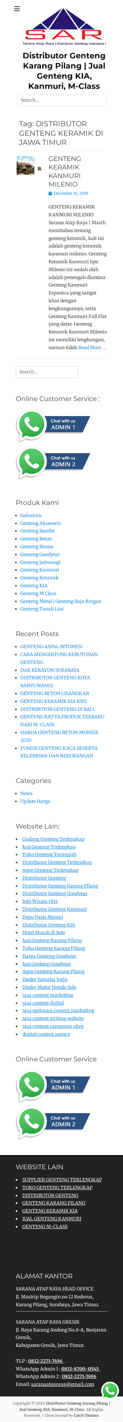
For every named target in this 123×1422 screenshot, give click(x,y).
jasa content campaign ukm (53, 1026)
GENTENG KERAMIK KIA (50, 1211)
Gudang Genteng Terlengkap (53, 839)
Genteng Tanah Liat (42, 609)
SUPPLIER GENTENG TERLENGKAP (62, 1180)
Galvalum (31, 515)
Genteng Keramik (39, 578)
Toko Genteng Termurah (49, 854)
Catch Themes (86, 1415)
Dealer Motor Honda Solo (49, 987)
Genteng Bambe (37, 531)
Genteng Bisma (36, 547)
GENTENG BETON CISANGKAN (54, 693)
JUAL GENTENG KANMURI (51, 1219)
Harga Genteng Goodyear (49, 956)
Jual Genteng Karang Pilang (52, 940)
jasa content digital (43, 1003)
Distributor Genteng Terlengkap (57, 862)
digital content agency (46, 1034)
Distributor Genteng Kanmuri (54, 909)
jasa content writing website (53, 1018)
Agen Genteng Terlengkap (50, 870)
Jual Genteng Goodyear (46, 964)
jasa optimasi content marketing (58, 1010)
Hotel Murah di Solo (43, 932)
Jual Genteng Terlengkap (49, 847)
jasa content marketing (47, 995)
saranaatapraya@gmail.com (62, 1384)
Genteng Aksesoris (40, 523)
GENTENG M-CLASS (45, 1227)
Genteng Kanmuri (39, 570)
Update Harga (35, 801)
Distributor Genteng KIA (48, 925)
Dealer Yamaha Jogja (45, 979)
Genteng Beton (36, 539)
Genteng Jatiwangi (40, 562)
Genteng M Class (38, 593)
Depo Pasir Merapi (42, 917)
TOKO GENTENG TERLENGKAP (57, 1188)
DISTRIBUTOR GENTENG (50, 1195)
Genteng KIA (34, 586)
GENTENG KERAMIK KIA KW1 (53, 701)
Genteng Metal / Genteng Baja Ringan (60, 601)
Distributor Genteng (44, 878)
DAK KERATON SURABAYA (49, 670)
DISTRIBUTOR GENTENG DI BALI (57, 709)
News (26, 793)
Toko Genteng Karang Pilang (53, 948)
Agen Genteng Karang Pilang (53, 971)
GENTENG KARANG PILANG (53, 1203)
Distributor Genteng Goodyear (55, 893)
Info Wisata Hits (40, 901)
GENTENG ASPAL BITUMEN (51, 647)
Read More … (92, 347)
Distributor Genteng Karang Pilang (60, 886)
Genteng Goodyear (40, 554)
